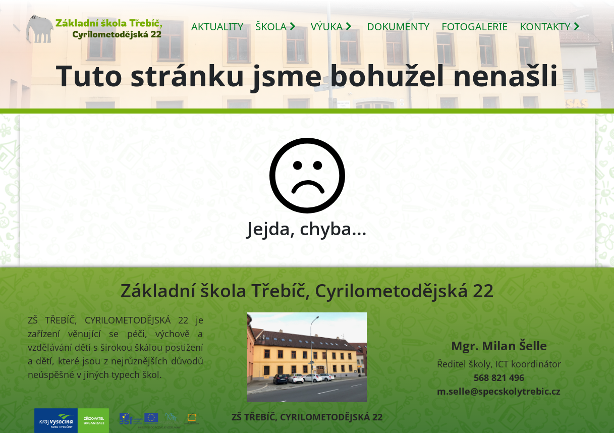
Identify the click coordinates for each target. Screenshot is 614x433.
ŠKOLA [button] (276, 26)
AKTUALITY (217, 26)
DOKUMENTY (398, 26)
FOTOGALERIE (474, 26)
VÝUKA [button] (332, 26)
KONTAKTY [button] (550, 26)
